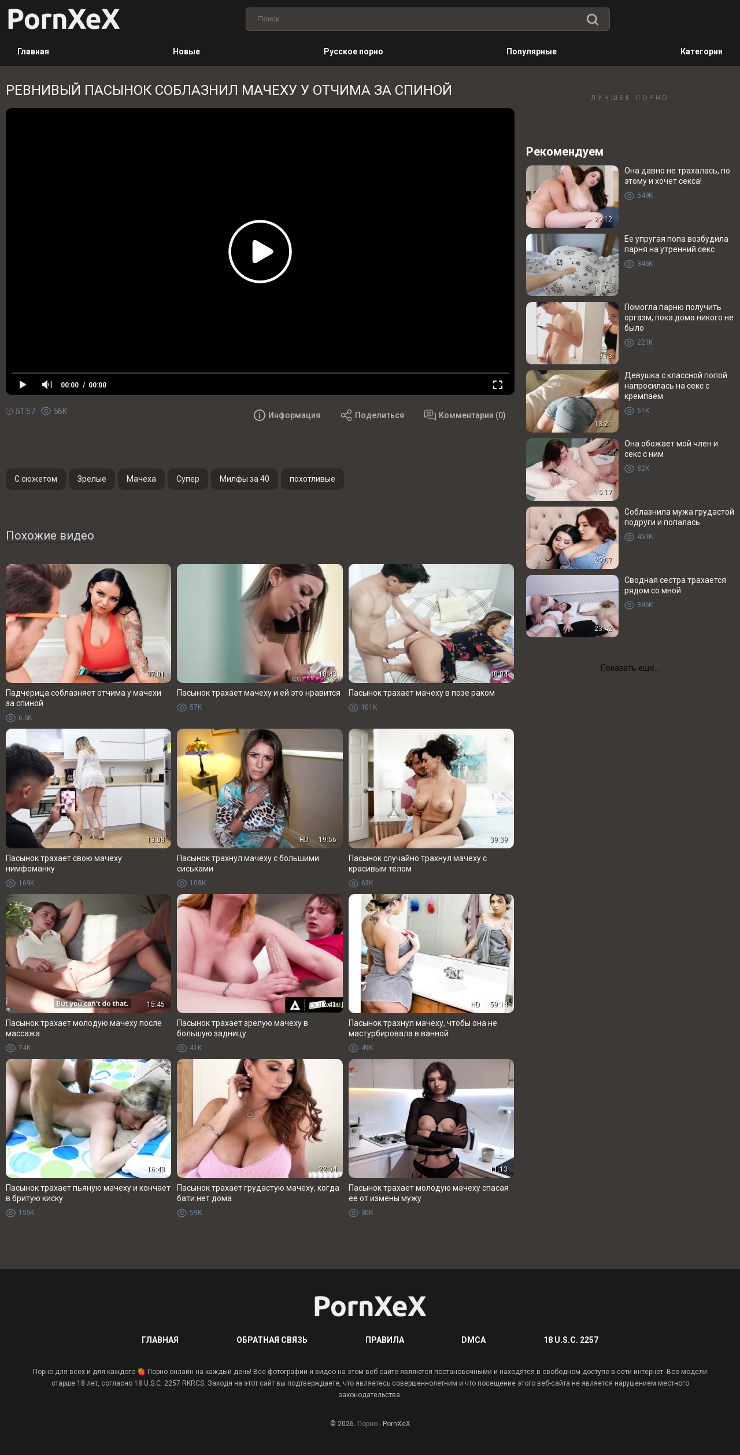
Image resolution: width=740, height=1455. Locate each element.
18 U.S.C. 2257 (570, 1340)
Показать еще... (630, 668)
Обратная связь (272, 1340)
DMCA (473, 1340)
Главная (33, 51)
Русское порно (353, 51)
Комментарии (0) (465, 415)
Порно (367, 1424)
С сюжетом (35, 478)
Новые (186, 51)
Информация (287, 415)
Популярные (531, 51)
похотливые (312, 478)
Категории (701, 51)
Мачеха (141, 478)
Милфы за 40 (244, 478)
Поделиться (372, 415)
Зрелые (91, 478)
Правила (384, 1340)
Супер (187, 478)
